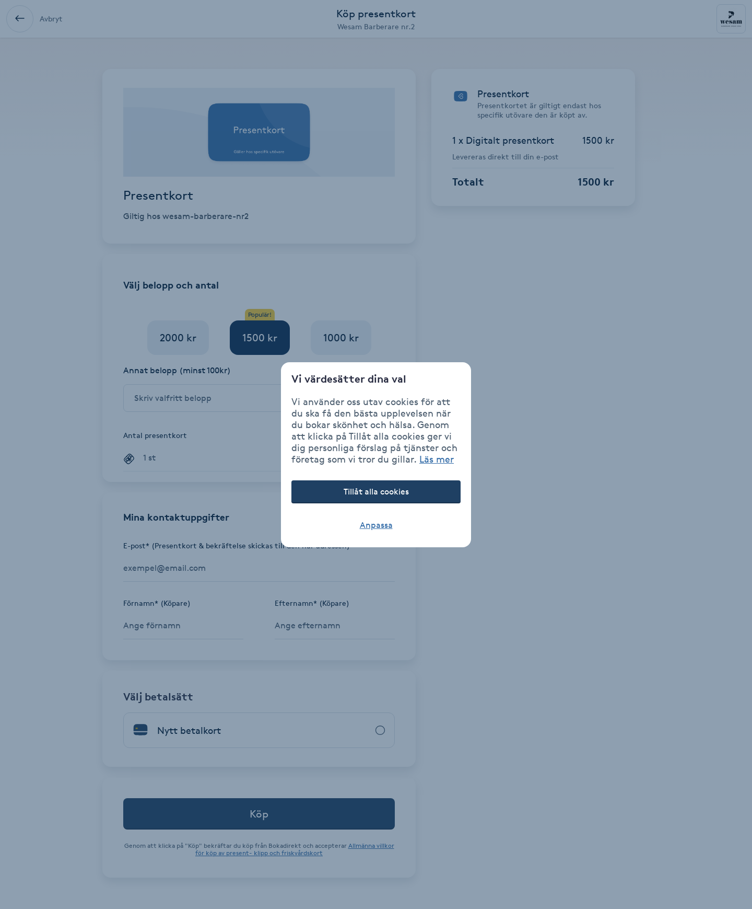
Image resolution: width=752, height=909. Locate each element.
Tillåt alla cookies (376, 492)
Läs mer (436, 459)
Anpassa (376, 525)
